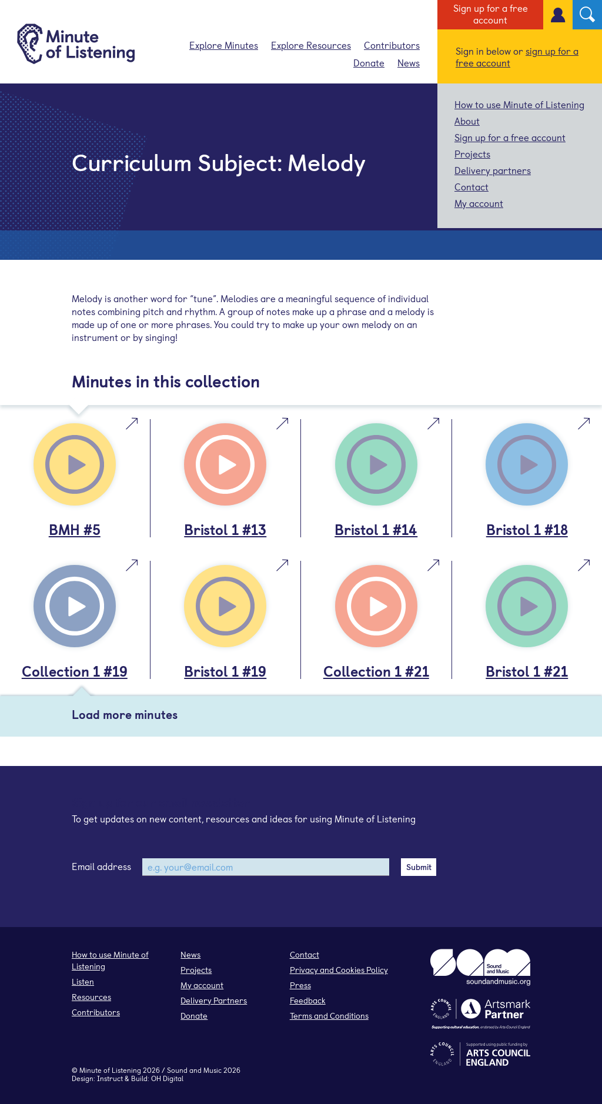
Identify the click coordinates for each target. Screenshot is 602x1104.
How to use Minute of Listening (519, 104)
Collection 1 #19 (75, 670)
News (408, 62)
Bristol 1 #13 (225, 529)
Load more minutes (125, 714)
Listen (83, 981)
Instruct (110, 1078)
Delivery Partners (213, 1000)
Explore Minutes (223, 45)
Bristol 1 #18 (527, 529)
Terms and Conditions (329, 1015)
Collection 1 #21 (376, 670)
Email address (101, 866)
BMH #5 (75, 529)
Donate (368, 62)
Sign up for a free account (490, 13)
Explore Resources (311, 45)
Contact (471, 186)
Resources (91, 997)
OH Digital (167, 1078)
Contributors (392, 45)
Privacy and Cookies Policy (339, 970)
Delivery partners (492, 170)
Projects (472, 153)
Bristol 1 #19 (225, 670)
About (467, 120)
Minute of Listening (110, 1070)
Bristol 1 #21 (527, 670)
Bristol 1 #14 (376, 529)
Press (300, 985)
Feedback (308, 1000)
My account (478, 203)
